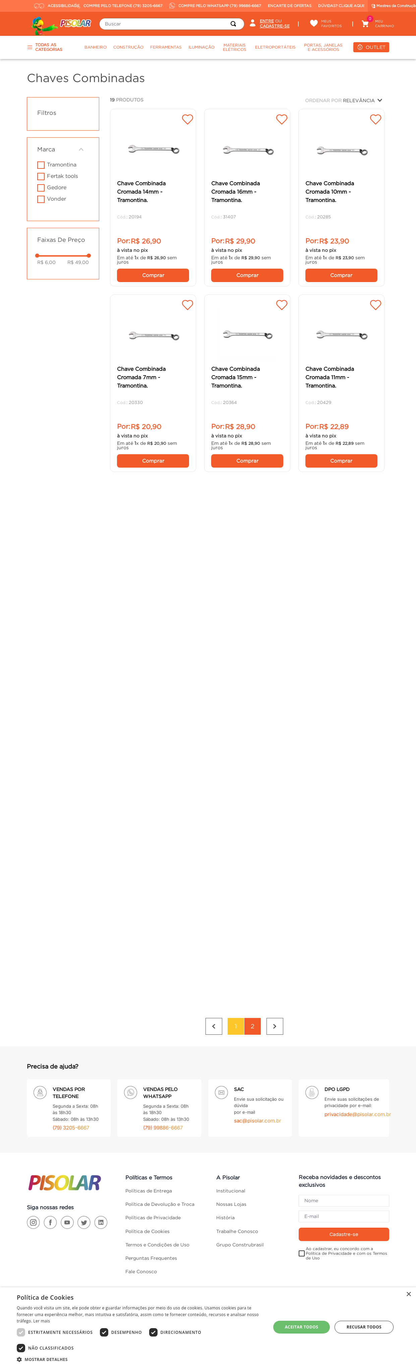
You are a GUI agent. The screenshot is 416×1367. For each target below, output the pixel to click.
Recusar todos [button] (364, 1327)
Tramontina (61, 164)
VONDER (56, 199)
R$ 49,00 (78, 262)
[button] (63, 149)
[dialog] (208, 1327)
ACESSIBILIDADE (52, 5)
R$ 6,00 (46, 262)
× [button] (408, 1294)
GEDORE (56, 187)
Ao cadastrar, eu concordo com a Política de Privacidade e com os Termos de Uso (346, 1227)
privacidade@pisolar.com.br (357, 1088)
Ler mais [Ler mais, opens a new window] (41, 1321)
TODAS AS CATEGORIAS (44, 47)
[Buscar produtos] (235, 23)
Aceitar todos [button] (301, 1327)
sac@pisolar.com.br (257, 1095)
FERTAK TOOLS (62, 176)
